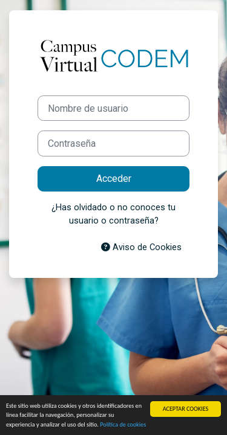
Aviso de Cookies (141, 247)
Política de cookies (123, 424)
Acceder (113, 178)
